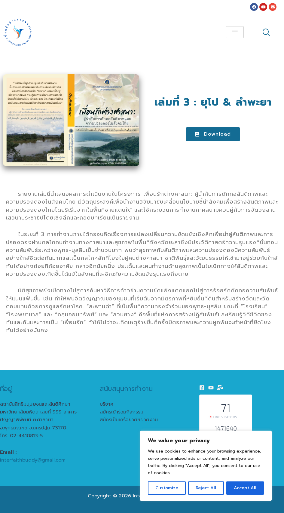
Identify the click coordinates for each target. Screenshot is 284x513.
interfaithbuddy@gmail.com (33, 460)
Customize (166, 488)
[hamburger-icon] (235, 32)
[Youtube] (211, 387)
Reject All (206, 488)
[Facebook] (202, 387)
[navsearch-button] (266, 33)
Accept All (245, 488)
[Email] (220, 387)
